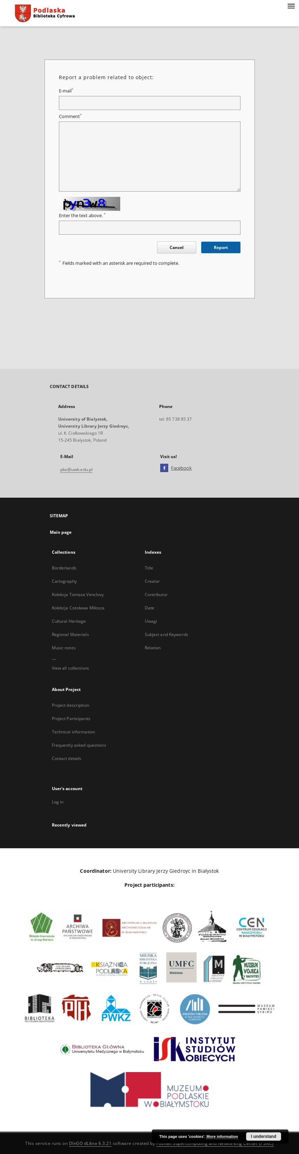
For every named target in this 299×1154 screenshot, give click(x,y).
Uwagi (151, 621)
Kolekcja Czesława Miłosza (78, 608)
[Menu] (291, 5)
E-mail (66, 91)
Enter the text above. (82, 216)
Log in (58, 802)
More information (222, 1136)
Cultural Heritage (69, 621)
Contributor (156, 594)
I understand (263, 1136)
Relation (153, 648)
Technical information (73, 732)
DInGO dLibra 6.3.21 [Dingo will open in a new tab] (90, 1143)
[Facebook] (164, 468)
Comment (70, 116)
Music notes (64, 648)
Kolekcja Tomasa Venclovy (78, 594)
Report (221, 247)
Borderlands (64, 568)
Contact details (67, 758)
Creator (152, 581)
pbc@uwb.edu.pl (76, 469)
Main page (61, 532)
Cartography (64, 581)
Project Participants (71, 718)
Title (149, 568)
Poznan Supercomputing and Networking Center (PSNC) (215, 1143)
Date (149, 608)
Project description (70, 705)
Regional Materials (70, 634)
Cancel (177, 247)
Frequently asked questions (79, 745)
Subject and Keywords (166, 634)
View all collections (70, 668)
